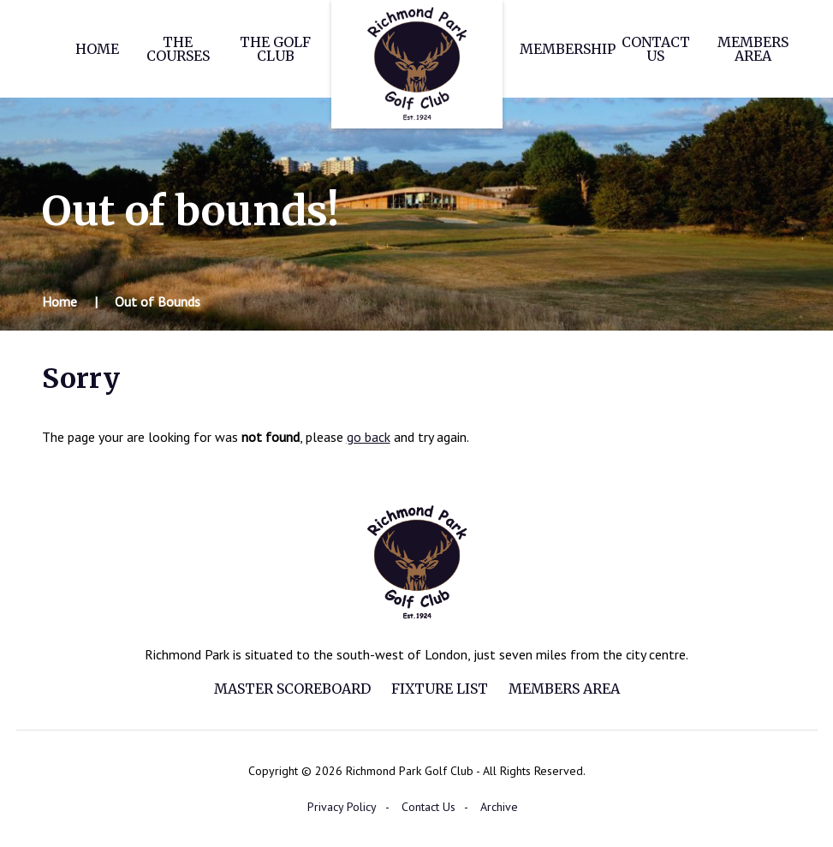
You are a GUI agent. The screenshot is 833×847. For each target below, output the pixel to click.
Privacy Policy (342, 806)
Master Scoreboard (292, 688)
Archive (499, 806)
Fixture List (439, 688)
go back (368, 436)
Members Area (752, 48)
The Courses (178, 48)
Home (97, 48)
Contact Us (656, 48)
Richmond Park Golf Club (417, 64)
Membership (568, 48)
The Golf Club (275, 48)
